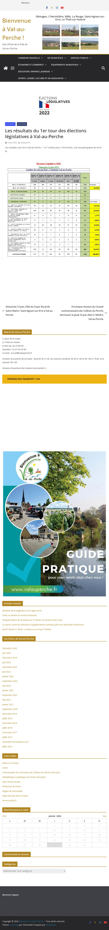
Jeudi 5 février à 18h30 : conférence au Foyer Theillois (26, 629)
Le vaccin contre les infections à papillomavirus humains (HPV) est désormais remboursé (43, 624)
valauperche (25, 142)
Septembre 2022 (9, 681)
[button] (41, 58)
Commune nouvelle (29, 58)
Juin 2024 (6, 662)
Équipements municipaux (64, 64)
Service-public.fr (9, 800)
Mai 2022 (6, 685)
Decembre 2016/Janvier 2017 (15, 741)
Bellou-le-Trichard (10, 763)
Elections (22, 124)
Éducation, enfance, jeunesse (34, 71)
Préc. (4, 816)
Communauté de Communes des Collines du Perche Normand (31, 772)
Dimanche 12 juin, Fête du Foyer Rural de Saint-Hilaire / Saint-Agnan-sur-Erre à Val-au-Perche (27, 310)
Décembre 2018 (10, 723)
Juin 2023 (6, 671)
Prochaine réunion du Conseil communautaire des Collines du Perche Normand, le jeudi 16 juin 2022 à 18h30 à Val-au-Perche (83, 312)
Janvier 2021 (7, 704)
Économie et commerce (31, 64)
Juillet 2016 (7, 746)
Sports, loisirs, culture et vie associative (40, 78)
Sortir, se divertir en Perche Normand (19, 615)
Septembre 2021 (9, 695)
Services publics (79, 58)
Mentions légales (10, 894)
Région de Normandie (12, 791)
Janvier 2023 (7, 676)
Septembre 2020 (9, 709)
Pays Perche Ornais (11, 781)
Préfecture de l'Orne (11, 786)
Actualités (10, 124)
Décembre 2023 (9, 667)
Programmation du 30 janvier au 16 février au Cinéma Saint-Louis (32, 620)
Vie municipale (55, 58)
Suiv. (105, 816)
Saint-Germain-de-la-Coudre (15, 795)
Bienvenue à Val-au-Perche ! (16, 29)
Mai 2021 (6, 699)
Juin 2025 (6, 653)
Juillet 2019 (7, 718)
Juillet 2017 (7, 737)
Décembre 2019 (9, 713)
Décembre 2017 (9, 732)
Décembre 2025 (9, 648)
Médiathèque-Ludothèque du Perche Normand (23, 777)
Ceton (5, 767)
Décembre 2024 (9, 657)
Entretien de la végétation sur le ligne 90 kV (22, 610)
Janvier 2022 (7, 690)
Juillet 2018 (7, 727)
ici (46, 368)
